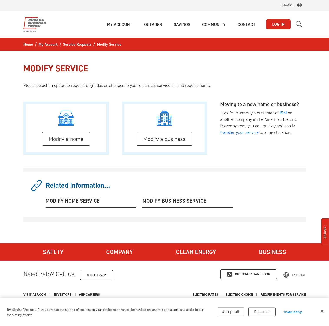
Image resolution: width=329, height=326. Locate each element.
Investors (62, 294)
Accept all (230, 313)
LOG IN (278, 24)
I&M (283, 113)
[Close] (322, 312)
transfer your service (239, 132)
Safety (53, 252)
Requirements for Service (283, 294)
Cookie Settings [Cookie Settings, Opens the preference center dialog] (293, 313)
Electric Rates (205, 294)
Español (287, 5)
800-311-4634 (96, 275)
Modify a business (164, 139)
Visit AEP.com (34, 294)
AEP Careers (89, 294)
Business (272, 252)
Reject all (262, 313)
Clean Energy (196, 252)
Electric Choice (239, 294)
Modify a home (66, 139)
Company (119, 252)
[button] (119, 24)
